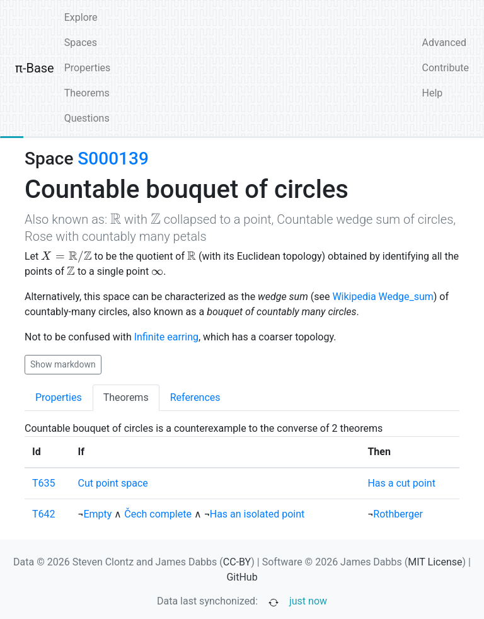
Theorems (87, 93)
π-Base (34, 68)
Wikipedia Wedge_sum (382, 297)
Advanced (444, 43)
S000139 (113, 158)
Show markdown (63, 364)
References (195, 397)
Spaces (80, 43)
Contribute (445, 68)
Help (432, 93)
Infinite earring (166, 337)
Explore (81, 17)
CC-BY (237, 562)
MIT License (435, 562)
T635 (43, 483)
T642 (43, 514)
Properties (87, 68)
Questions (87, 118)
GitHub (241, 577)
